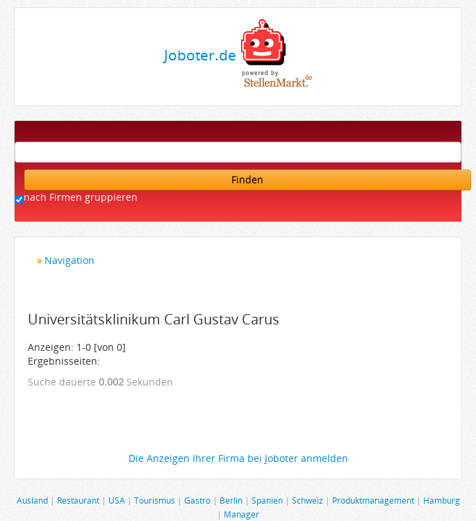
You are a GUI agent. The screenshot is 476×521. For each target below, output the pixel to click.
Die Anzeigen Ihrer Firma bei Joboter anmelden (238, 458)
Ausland (32, 500)
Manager (241, 514)
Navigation (69, 260)
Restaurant (78, 500)
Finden (247, 179)
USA (116, 500)
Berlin (231, 500)
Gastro (197, 500)
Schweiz (307, 500)
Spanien (267, 500)
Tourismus (154, 500)
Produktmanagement (373, 500)
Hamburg (441, 500)
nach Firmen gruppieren (81, 197)
